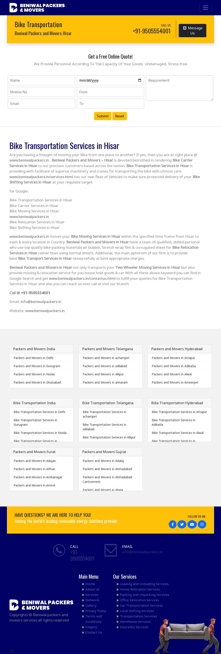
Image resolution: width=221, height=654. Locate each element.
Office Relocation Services (139, 600)
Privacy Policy (95, 611)
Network (92, 600)
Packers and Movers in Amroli (34, 485)
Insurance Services (134, 627)
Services (91, 594)
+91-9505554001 (35, 292)
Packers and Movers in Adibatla (174, 366)
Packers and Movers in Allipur (103, 374)
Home (90, 584)
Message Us (192, 30)
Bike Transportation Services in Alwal (178, 433)
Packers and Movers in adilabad (105, 366)
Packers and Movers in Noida (34, 374)
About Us (92, 589)
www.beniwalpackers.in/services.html (41, 176)
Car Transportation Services (141, 605)
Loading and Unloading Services (144, 584)
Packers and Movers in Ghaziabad (37, 382)
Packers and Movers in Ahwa (103, 490)
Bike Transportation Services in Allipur (109, 437)
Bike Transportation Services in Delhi (39, 412)
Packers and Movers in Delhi (33, 358)
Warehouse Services (135, 621)
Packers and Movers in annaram (105, 382)
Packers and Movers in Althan (34, 469)
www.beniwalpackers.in (29, 160)
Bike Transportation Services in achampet (104, 414)
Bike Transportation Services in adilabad (104, 427)
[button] (173, 524)
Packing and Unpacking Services (144, 594)
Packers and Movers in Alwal (172, 374)
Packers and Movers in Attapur (173, 358)
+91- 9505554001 (82, 555)
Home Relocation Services (140, 589)
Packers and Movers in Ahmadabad (107, 469)
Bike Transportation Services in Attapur (179, 412)
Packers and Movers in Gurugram (37, 366)
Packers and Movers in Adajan (35, 461)
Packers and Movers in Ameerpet (175, 382)
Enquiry (91, 627)
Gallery (90, 605)
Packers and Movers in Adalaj (103, 461)
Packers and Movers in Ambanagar (38, 477)
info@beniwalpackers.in (41, 301)
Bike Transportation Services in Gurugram (35, 422)
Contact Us (93, 632)
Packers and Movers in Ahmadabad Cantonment (107, 479)
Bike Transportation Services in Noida (40, 433)
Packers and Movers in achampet (106, 358)
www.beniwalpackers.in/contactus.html (82, 278)
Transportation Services (138, 616)
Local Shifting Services (137, 611)
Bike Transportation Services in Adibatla (173, 422)
